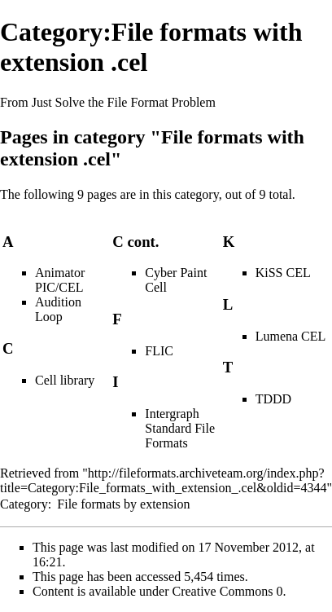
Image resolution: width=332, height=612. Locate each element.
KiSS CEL (283, 273)
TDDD (273, 399)
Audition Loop (58, 309)
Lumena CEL (291, 336)
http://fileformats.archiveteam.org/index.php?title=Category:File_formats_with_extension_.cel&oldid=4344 (163, 480)
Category (24, 504)
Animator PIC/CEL (60, 280)
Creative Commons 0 (228, 591)
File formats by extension (123, 504)
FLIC (159, 351)
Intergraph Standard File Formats (180, 428)
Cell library (64, 380)
